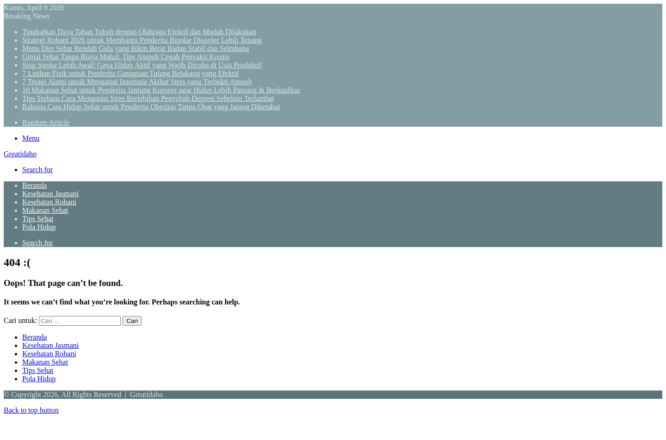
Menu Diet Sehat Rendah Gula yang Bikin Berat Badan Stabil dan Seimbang (135, 48)
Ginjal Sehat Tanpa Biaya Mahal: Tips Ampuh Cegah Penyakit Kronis (125, 57)
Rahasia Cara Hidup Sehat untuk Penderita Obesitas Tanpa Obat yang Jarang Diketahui (151, 107)
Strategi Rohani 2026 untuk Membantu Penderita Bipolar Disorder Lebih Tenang (142, 40)
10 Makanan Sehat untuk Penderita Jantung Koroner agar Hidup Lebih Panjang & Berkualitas (161, 90)
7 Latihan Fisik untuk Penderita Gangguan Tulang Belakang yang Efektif (130, 73)
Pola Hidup (39, 227)
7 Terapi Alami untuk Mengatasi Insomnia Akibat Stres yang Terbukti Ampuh (137, 82)
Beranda (34, 185)
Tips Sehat (37, 219)
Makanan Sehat (45, 210)
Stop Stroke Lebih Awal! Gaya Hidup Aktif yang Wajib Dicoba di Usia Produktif (142, 65)
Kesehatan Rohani (49, 202)
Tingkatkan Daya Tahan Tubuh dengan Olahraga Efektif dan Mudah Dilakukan (139, 32)
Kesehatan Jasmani (50, 194)
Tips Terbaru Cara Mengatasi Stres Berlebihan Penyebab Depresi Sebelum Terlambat (148, 98)
